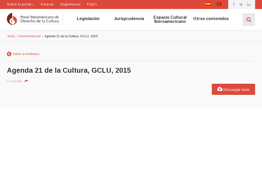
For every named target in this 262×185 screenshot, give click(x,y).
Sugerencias (70, 4)
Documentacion (30, 36)
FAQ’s (92, 4)
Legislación (88, 19)
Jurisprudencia (129, 19)
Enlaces (47, 4)
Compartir (14, 81)
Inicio (11, 36)
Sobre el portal (19, 4)
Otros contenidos (211, 19)
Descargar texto (233, 89)
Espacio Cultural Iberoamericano (170, 19)
